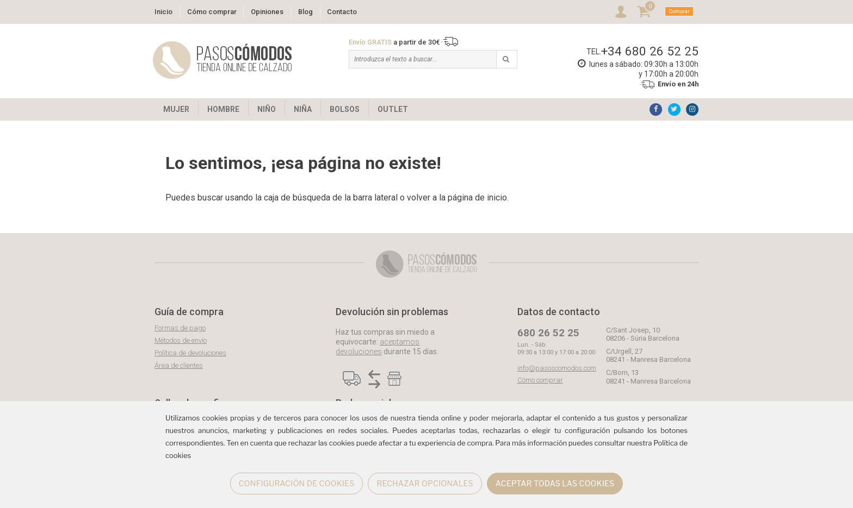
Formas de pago (180, 328)
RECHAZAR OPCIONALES (424, 483)
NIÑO (266, 109)
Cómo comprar (212, 12)
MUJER (176, 109)
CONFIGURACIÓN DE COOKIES (297, 483)
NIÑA (303, 109)
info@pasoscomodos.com (556, 368)
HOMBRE (223, 109)
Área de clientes (178, 365)
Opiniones (267, 12)
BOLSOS (345, 109)
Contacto (342, 12)
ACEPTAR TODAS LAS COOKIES (555, 483)
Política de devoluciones (190, 353)
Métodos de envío (180, 340)
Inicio (163, 12)
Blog (305, 12)
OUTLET (393, 109)
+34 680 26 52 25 (650, 51)
